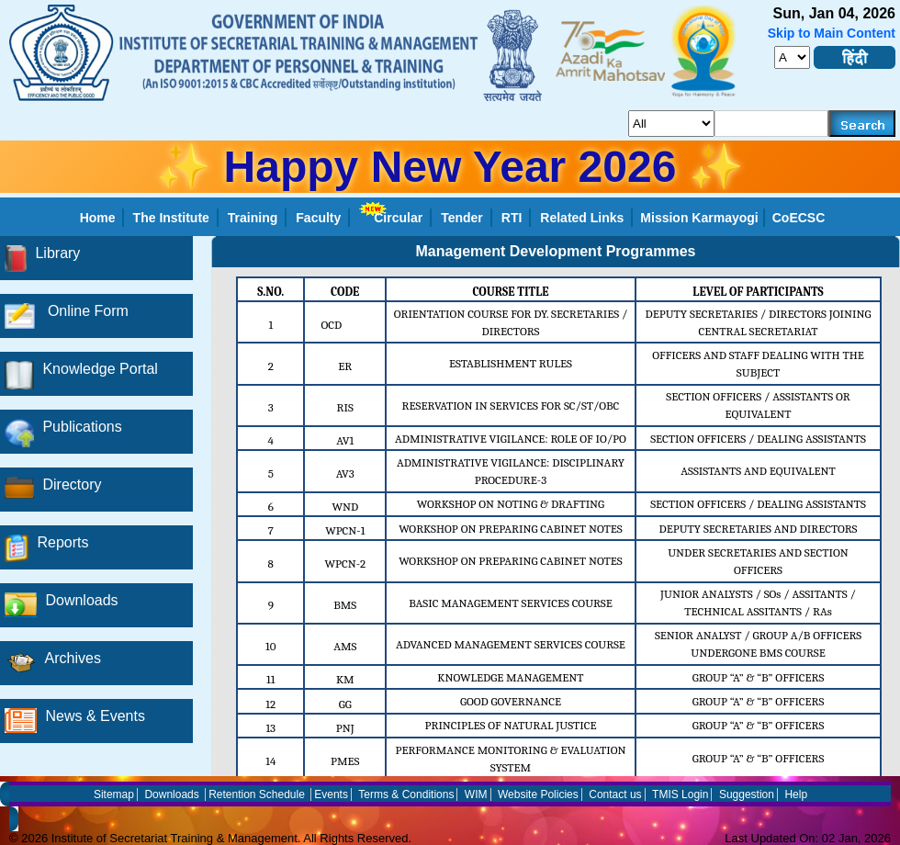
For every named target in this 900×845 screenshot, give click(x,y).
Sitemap (114, 794)
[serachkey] (771, 123)
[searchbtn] (862, 123)
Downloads (171, 794)
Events (331, 794)
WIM (476, 794)
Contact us (615, 794)
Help (795, 794)
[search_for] (671, 123)
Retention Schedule (256, 794)
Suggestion (746, 794)
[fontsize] (792, 57)
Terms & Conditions (406, 794)
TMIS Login (680, 794)
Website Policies (538, 794)
